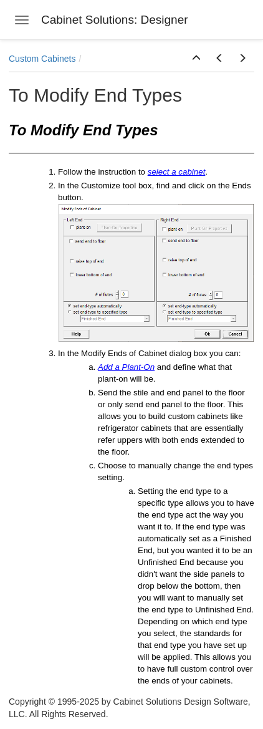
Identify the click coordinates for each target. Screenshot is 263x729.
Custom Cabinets (42, 59)
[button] (196, 59)
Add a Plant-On (126, 367)
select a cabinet (177, 171)
